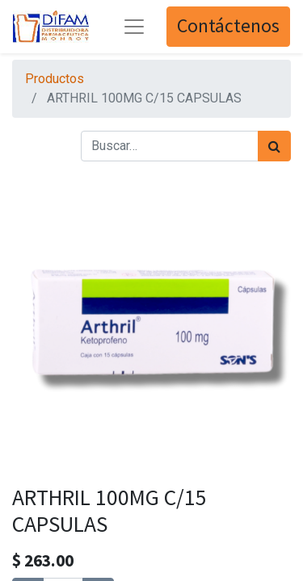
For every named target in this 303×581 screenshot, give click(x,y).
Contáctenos (228, 26)
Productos (54, 78)
